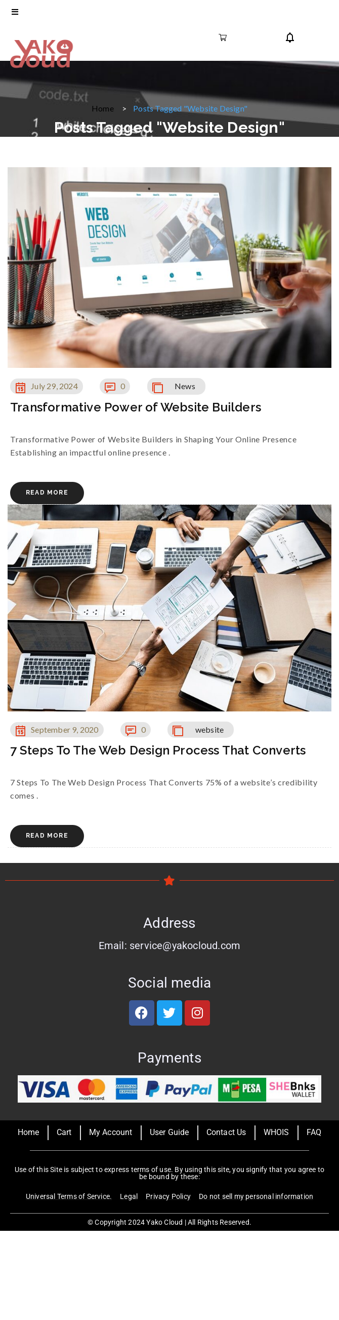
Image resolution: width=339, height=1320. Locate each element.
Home (103, 108)
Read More (47, 492)
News (185, 386)
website (209, 729)
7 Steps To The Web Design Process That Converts (158, 750)
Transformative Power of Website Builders (135, 407)
